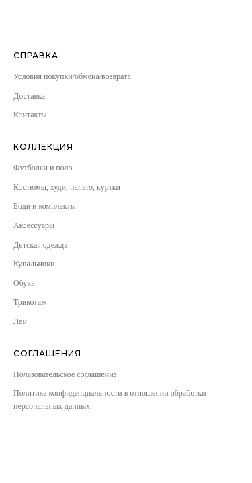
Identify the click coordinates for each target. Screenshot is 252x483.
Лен (20, 321)
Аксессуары (33, 225)
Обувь (23, 283)
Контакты (30, 114)
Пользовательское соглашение (65, 374)
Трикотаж (29, 302)
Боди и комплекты (44, 206)
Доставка (29, 96)
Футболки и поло (43, 167)
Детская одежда (40, 245)
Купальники (34, 263)
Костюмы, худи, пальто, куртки (66, 187)
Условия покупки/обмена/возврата (72, 76)
